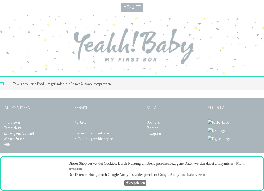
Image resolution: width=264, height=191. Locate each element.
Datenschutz (12, 127)
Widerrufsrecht (14, 139)
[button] (132, 7)
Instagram (154, 133)
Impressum (12, 122)
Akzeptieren (135, 183)
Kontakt (80, 122)
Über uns (153, 122)
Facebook (153, 127)
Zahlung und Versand (19, 133)
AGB (7, 144)
